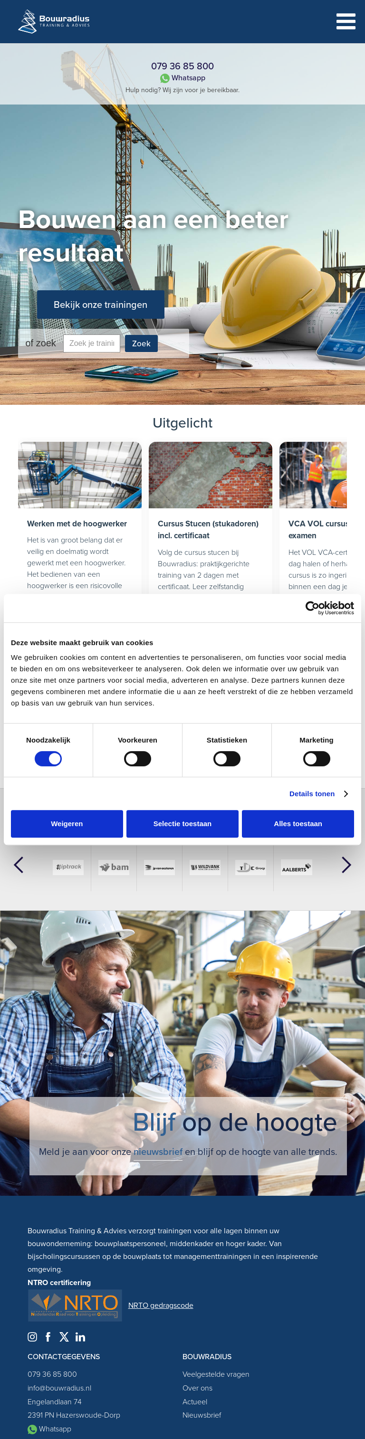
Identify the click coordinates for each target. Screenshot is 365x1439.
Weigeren (67, 824)
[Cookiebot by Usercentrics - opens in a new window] (312, 608)
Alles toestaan (298, 824)
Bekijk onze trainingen (100, 304)
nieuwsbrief (158, 1151)
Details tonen (312, 794)
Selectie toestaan (183, 824)
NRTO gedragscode (160, 1305)
